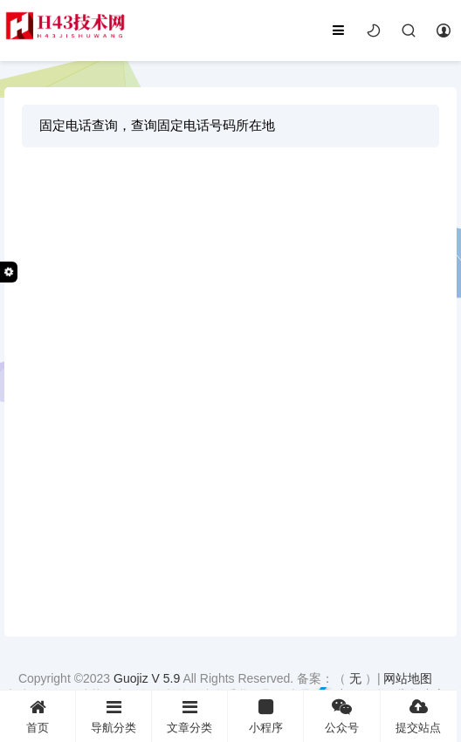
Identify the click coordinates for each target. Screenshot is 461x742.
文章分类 (189, 716)
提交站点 (419, 716)
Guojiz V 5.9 (148, 678)
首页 (37, 716)
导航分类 (113, 716)
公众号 (341, 716)
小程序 (265, 716)
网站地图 (407, 678)
